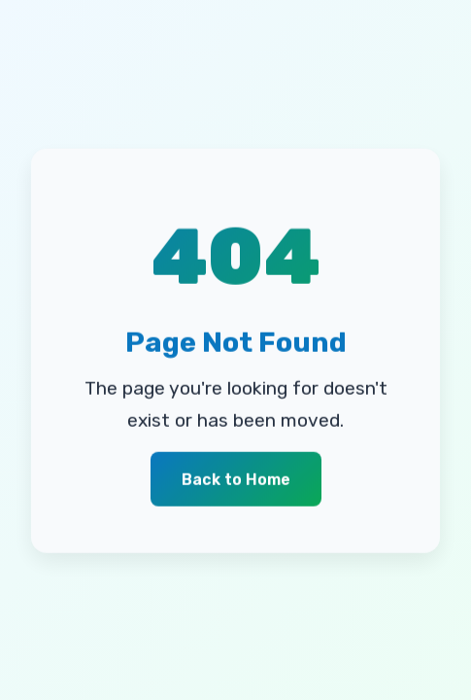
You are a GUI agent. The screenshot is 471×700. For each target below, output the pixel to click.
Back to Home (236, 480)
